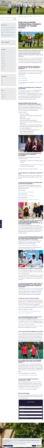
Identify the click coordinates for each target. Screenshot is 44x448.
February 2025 (3, 60)
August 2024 (3, 66)
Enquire (24, 2)
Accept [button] (39, 445)
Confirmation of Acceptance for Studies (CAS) (26, 322)
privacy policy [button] (32, 439)
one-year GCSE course (37, 270)
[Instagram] (1, 223)
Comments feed (3, 96)
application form (25, 301)
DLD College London (21, 76)
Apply (30, 2)
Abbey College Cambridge (22, 78)
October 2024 (3, 65)
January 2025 (3, 61)
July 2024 (2, 68)
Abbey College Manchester (22, 80)
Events (2, 80)
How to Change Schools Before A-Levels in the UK (7, 29)
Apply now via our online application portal (25, 313)
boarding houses (27, 364)
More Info (22, 437)
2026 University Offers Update (5, 30)
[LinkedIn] (1, 227)
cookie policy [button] (8, 441)
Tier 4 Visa (37, 326)
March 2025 (2, 58)
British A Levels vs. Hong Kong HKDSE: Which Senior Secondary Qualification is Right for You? (8, 35)
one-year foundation (26, 276)
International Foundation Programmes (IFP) (26, 90)
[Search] (40, 2)
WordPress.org (3, 97)
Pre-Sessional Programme (22, 289)
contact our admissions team (28, 387)
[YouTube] (1, 225)
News (2, 82)
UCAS (27, 73)
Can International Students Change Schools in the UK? (8, 27)
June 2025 (2, 55)
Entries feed (2, 94)
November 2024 (3, 63)
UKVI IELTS (37, 164)
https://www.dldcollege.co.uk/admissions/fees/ (26, 192)
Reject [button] (34, 445)
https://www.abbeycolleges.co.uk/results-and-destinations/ (28, 245)
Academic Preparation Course (28, 288)
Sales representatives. (39, 307)
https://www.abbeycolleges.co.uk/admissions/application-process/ (29, 311)
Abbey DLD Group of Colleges (28, 58)
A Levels (32, 91)
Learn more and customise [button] (8, 445)
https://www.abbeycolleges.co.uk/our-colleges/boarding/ (28, 375)
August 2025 (3, 53)
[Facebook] (1, 221)
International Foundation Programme (32, 71)
